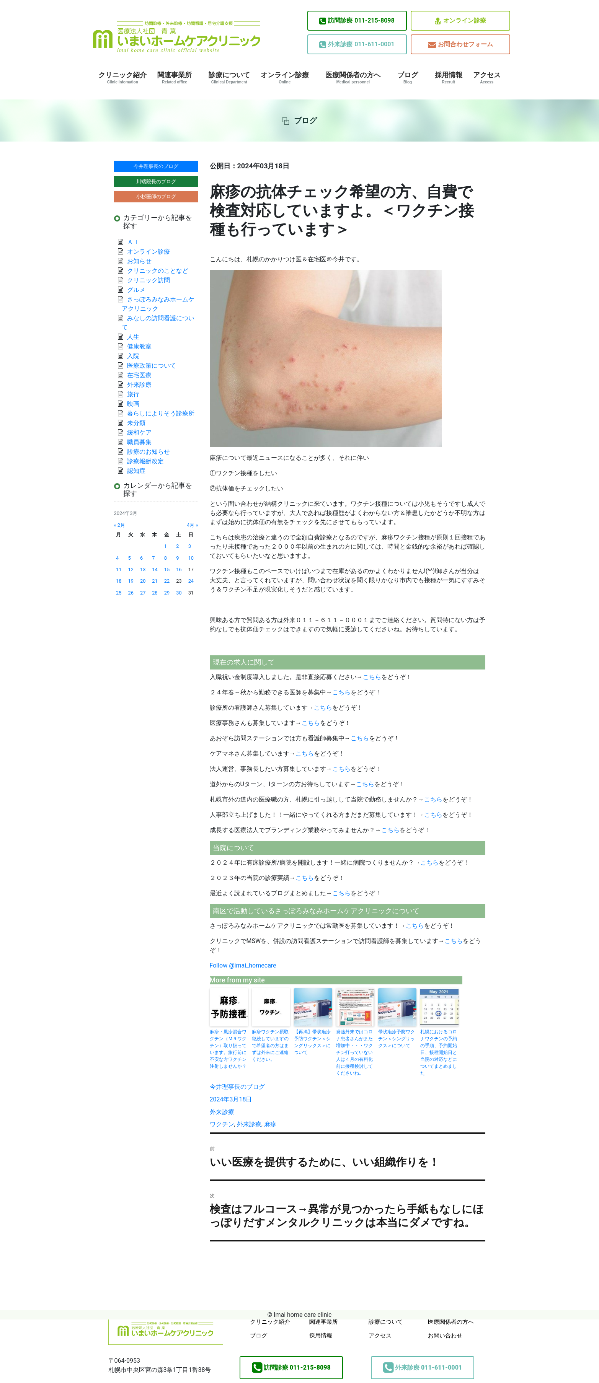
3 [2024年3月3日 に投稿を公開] (189, 546)
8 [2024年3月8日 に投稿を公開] (165, 558)
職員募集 (139, 442)
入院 (133, 356)
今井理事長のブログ (237, 1086)
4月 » (192, 525)
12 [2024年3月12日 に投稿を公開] (131, 569)
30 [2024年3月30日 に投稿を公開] (178, 593)
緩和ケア (142, 432)
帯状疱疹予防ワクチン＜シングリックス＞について (396, 1038)
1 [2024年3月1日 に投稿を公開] (165, 546)
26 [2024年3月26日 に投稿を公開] (131, 593)
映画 (133, 403)
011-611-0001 (356, 44)
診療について (229, 77)
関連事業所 (174, 77)
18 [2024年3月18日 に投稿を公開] (118, 581)
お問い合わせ (445, 1335)
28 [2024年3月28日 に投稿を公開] (154, 593)
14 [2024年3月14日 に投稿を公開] (154, 569)
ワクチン (222, 1124)
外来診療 (222, 1112)
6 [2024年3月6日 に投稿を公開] (141, 558)
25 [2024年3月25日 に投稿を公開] (118, 593)
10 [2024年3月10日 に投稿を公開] (191, 558)
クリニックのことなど (157, 270)
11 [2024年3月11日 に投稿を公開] (118, 569)
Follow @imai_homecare (243, 965)
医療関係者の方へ (352, 77)
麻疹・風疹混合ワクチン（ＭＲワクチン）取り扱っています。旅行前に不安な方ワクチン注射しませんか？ (228, 1049)
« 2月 (119, 525)
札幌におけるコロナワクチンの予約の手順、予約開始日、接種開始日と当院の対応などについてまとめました (438, 1052)
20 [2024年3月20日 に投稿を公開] (142, 581)
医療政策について (151, 365)
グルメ (136, 289)
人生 (133, 336)
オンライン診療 (460, 21)
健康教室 (139, 346)
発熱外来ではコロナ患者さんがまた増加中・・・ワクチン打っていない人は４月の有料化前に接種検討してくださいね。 (354, 1052)
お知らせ (139, 261)
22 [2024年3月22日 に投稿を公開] (167, 581)
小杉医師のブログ (156, 196)
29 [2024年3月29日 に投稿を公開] (167, 593)
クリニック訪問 (148, 280)
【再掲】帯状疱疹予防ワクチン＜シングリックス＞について (312, 1042)
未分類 (136, 423)
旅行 (133, 394)
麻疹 (270, 1124)
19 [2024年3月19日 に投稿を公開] (131, 581)
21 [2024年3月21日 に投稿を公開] (154, 581)
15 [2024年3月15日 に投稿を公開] (167, 569)
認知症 (136, 470)
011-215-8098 (356, 20)
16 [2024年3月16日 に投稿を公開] (178, 569)
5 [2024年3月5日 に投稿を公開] (129, 558)
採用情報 (448, 77)
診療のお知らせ (148, 451)
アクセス (487, 77)
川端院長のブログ (156, 181)
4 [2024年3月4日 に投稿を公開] (117, 558)
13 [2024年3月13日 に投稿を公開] (142, 569)
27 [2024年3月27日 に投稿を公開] (142, 593)
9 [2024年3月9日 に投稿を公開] (177, 558)
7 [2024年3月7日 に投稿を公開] (153, 558)
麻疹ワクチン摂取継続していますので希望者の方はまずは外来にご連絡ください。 (270, 1045)
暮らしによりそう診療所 (160, 413)
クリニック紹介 (122, 77)
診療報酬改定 (145, 461)
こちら (372, 677)
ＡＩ (133, 242)
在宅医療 (139, 375)
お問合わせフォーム (460, 45)
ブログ (407, 77)
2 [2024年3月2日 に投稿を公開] (177, 546)
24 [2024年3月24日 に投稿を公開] (191, 581)
